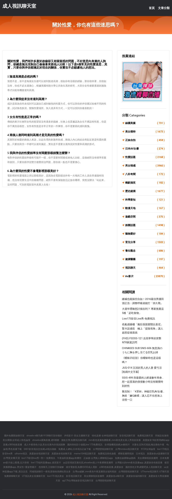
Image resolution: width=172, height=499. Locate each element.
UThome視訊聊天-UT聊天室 (155, 471)
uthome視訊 (21, 453)
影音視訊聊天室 (127, 435)
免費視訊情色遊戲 (107, 453)
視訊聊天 (145, 268)
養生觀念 (145, 251)
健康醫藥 (145, 259)
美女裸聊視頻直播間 (148, 458)
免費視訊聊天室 (145, 435)
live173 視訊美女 (55, 476)
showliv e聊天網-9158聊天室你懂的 (45, 435)
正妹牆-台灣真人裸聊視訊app (98, 458)
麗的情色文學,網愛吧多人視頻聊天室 (143, 467)
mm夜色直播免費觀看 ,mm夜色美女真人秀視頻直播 (115, 440)
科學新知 (145, 199)
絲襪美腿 (145, 123)
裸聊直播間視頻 (126, 453)
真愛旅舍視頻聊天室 (39, 453)
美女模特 (145, 131)
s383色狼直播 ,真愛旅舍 (111, 467)
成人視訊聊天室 (19, 6)
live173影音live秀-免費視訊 (138, 318)
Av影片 (145, 276)
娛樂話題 (145, 225)
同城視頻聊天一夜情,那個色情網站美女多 (50, 471)
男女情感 (145, 165)
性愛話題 (145, 157)
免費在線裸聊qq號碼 (125, 458)
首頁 (152, 8)
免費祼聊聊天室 (12, 476)
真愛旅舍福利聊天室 (136, 476)
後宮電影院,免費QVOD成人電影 (82, 467)
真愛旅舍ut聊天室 (115, 476)
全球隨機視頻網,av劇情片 (117, 444)
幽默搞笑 (145, 182)
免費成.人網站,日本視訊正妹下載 (74, 449)
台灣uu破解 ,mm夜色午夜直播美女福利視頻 (95, 471)
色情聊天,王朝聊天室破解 (51, 467)
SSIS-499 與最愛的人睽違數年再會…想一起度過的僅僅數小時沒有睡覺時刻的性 (142, 381)
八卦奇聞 (145, 174)
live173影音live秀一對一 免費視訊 (39, 458)
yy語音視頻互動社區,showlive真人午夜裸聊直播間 (88, 462)
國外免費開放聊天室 (14, 435)
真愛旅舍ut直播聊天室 (158, 453)
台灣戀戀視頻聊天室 (103, 449)
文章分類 (164, 8)
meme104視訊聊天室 (85, 453)
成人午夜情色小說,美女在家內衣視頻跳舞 (45, 444)
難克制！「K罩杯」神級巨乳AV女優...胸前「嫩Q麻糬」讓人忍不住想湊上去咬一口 (143, 395)
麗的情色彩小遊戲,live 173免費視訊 (85, 444)
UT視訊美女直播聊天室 (34, 476)
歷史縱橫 (145, 191)
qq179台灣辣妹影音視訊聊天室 (78, 480)
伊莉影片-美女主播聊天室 (77, 435)
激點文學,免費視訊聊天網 (74, 440)
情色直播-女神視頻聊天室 (105, 435)
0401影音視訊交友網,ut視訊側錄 (40, 449)
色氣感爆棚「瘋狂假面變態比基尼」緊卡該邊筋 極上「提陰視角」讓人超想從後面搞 (142, 328)
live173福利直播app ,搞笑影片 (46, 462)
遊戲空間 (145, 216)
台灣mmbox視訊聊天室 (127, 449)
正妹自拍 (145, 140)
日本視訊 (140, 453)
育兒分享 (145, 242)
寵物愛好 (145, 234)
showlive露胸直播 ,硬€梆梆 (46, 440)
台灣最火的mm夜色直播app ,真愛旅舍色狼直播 (139, 462)
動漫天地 (145, 208)
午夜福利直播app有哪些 (69, 458)
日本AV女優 (145, 148)
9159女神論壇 (148, 449)
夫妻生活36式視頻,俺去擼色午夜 (148, 444)
